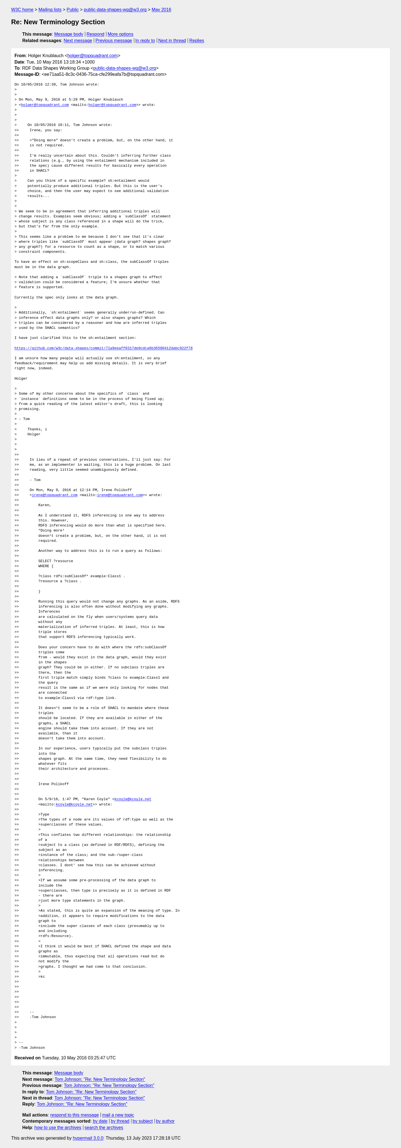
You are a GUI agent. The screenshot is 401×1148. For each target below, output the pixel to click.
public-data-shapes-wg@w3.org (115, 9)
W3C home (22, 9)
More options (121, 34)
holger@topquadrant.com (92, 55)
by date (100, 1121)
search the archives (104, 1127)
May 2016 (161, 9)
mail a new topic (118, 1115)
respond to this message (74, 1115)
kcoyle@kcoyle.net (132, 799)
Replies (196, 40)
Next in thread (172, 40)
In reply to (145, 40)
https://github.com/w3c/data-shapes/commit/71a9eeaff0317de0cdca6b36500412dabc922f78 (103, 348)
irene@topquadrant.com (54, 495)
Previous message (114, 40)
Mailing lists (50, 9)
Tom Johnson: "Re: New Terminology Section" (100, 1079)
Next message (78, 40)
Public (73, 9)
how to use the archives (58, 1127)
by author (165, 1121)
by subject (143, 1121)
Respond (95, 34)
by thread (120, 1121)
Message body (68, 34)
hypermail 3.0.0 (88, 1138)
